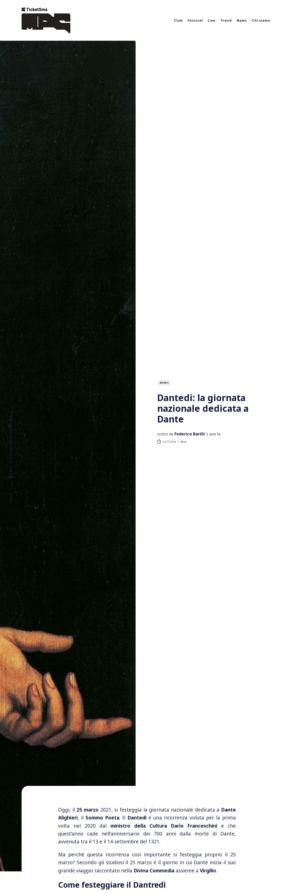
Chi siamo (261, 20)
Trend (226, 20)
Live (211, 20)
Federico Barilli (189, 434)
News (242, 20)
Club (178, 20)
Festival (195, 20)
